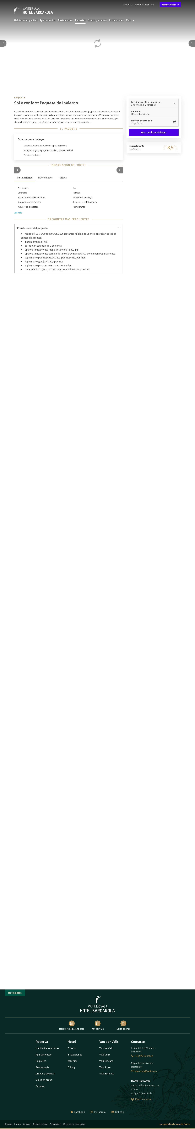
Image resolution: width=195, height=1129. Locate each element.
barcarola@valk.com (144, 1071)
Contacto (127, 4)
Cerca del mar (123, 1025)
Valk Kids (72, 1061)
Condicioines (55, 1124)
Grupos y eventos (97, 20)
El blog (71, 1067)
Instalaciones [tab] (24, 177)
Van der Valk (98, 1025)
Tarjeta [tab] (62, 177)
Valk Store (104, 1067)
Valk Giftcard (106, 1061)
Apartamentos (48, 20)
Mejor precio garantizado (71, 1025)
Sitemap (8, 1124)
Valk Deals (104, 1054)
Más (130, 20)
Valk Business (106, 1073)
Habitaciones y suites (25, 20)
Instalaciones (116, 20)
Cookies (26, 1124)
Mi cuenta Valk (142, 4)
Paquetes (80, 20)
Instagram (98, 1112)
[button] (17, 170)
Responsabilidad (40, 1124)
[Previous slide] (3, 43)
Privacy (17, 1124)
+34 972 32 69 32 (142, 1056)
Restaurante (42, 1067)
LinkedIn (118, 1112)
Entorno (71, 1048)
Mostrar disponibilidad (153, 132)
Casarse (40, 1086)
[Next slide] (192, 43)
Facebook (78, 1112)
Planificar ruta (141, 1099)
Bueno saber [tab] (45, 177)
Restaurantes (65, 20)
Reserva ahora (170, 4)
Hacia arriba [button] (15, 992)
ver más (18, 212)
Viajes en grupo (44, 1080)
